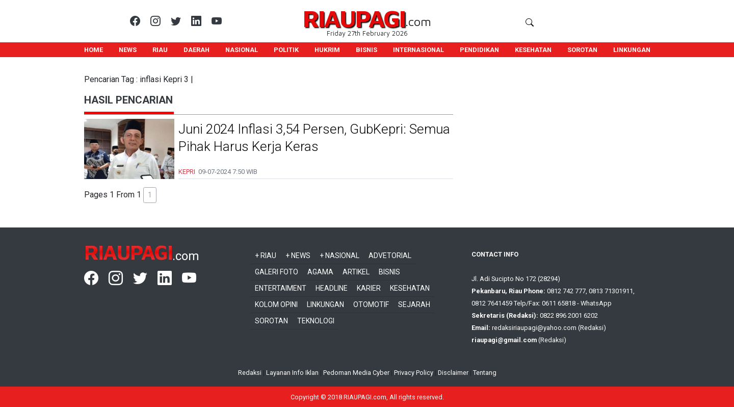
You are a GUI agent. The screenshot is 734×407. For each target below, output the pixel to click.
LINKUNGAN (631, 50)
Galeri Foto (276, 272)
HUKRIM (327, 50)
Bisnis (389, 272)
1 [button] (150, 195)
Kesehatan (410, 288)
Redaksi (249, 372)
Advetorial (390, 255)
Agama (320, 272)
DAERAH (196, 50)
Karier (369, 288)
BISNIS (366, 50)
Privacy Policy (413, 372)
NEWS (128, 50)
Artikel (356, 272)
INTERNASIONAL (418, 50)
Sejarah (414, 304)
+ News (297, 255)
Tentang (484, 372)
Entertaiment (280, 288)
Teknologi (315, 321)
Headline (332, 288)
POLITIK (286, 50)
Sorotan (271, 321)
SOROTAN (582, 50)
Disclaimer (453, 372)
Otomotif (371, 304)
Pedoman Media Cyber (356, 372)
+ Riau (265, 255)
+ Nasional (339, 255)
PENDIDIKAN (479, 50)
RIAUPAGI (354, 18)
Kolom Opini (276, 304)
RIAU (160, 50)
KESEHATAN (533, 50)
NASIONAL (241, 50)
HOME (93, 50)
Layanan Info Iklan (292, 372)
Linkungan (325, 304)
